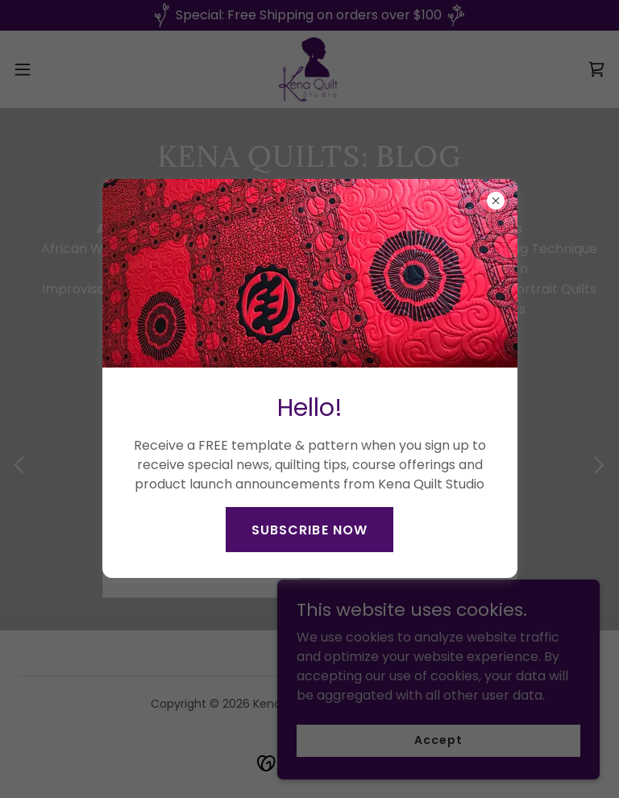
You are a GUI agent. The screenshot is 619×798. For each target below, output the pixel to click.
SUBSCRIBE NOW (309, 530)
